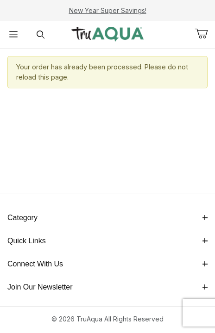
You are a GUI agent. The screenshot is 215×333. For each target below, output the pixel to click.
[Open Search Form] (40, 34)
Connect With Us (107, 264)
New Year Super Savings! (107, 10)
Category (107, 218)
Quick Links (107, 241)
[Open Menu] (13, 34)
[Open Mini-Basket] (205, 33)
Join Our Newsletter (107, 287)
